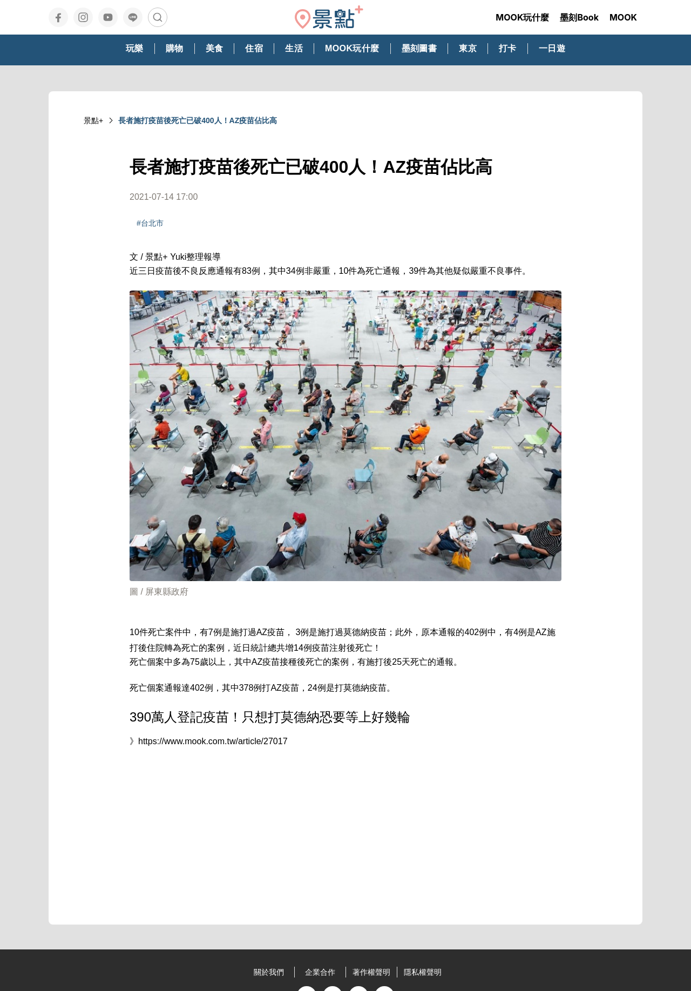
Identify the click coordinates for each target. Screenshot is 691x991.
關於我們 (269, 972)
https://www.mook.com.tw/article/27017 (213, 741)
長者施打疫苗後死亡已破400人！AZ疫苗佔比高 (197, 120)
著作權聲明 (371, 972)
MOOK (623, 17)
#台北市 (150, 223)
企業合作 (320, 972)
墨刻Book (579, 17)
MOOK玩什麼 (522, 17)
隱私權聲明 (423, 972)
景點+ (93, 120)
